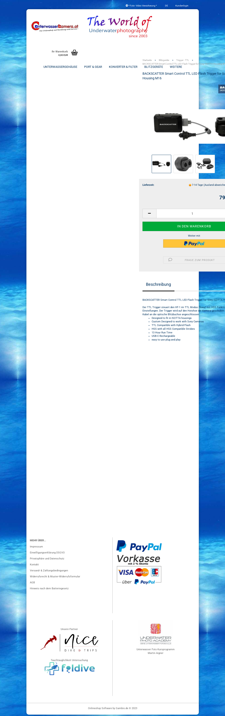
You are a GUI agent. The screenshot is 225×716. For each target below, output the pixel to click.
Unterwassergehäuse (60, 67)
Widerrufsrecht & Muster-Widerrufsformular (55, 577)
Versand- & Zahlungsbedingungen (49, 571)
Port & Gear (93, 67)
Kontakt (34, 565)
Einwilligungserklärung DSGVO (47, 554)
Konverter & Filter (123, 67)
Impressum (36, 548)
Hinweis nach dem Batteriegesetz (49, 589)
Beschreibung (158, 285)
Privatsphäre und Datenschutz (47, 559)
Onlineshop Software (100, 709)
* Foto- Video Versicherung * (141, 5)
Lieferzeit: (148, 186)
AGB (32, 583)
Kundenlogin (181, 5)
